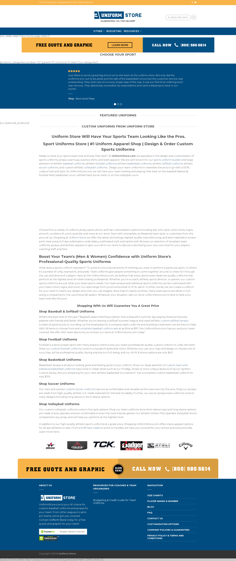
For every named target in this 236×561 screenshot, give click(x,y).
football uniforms (106, 163)
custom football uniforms (66, 348)
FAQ (149, 512)
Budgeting (114, 31)
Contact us (155, 518)
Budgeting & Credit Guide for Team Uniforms (114, 501)
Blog (150, 507)
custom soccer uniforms (80, 389)
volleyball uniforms (95, 167)
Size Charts (155, 495)
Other (97, 31)
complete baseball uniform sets (99, 328)
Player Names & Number (162, 501)
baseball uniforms (74, 163)
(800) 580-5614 (178, 17)
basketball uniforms (139, 163)
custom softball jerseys (174, 320)
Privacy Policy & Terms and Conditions (165, 537)
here (56, 431)
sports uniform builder (167, 159)
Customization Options (163, 524)
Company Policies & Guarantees (168, 530)
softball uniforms (172, 163)
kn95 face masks (90, 427)
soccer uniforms (48, 167)
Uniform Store (77, 237)
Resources (131, 31)
